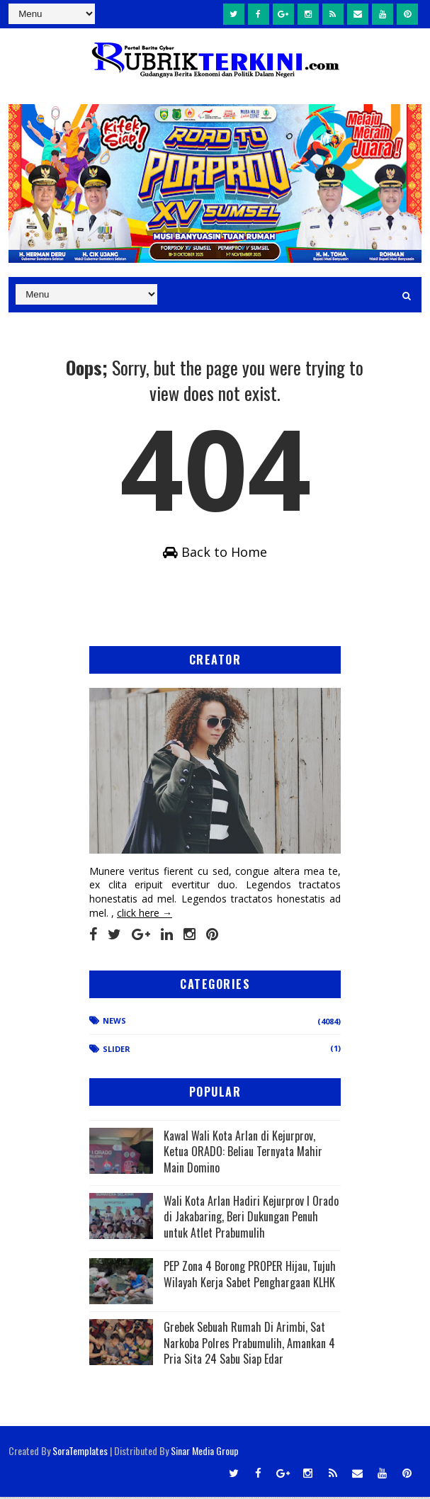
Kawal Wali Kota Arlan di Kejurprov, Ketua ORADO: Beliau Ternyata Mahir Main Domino (243, 1153)
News (114, 1022)
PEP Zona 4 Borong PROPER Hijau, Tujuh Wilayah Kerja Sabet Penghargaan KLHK (250, 1276)
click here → (144, 914)
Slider (116, 1051)
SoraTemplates (80, 1452)
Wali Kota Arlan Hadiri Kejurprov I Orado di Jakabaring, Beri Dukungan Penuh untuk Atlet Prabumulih (251, 1218)
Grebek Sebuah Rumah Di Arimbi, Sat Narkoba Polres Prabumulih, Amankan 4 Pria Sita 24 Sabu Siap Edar (249, 1344)
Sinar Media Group (205, 1452)
